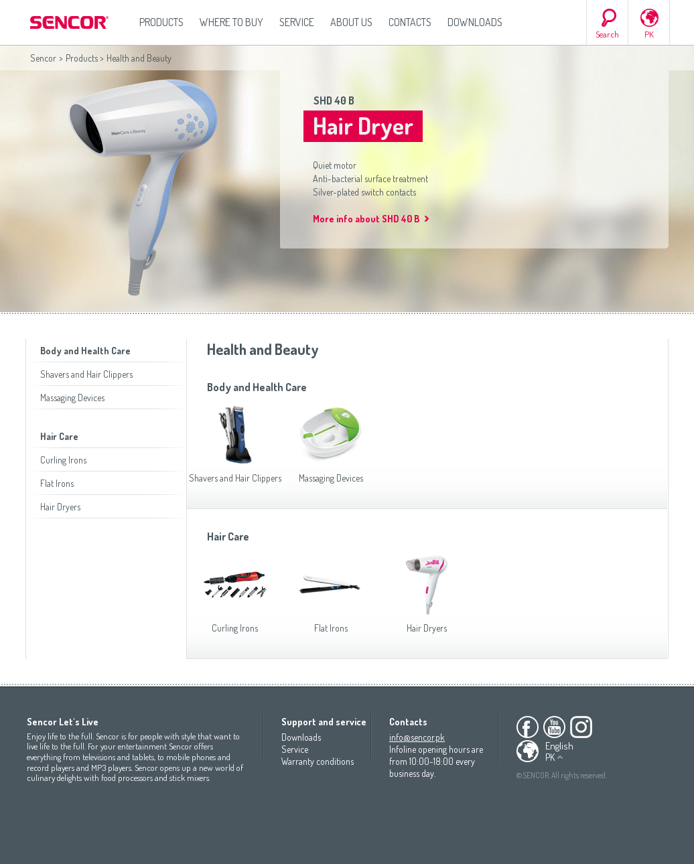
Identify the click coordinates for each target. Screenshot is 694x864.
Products (161, 22)
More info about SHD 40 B (366, 218)
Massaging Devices (72, 397)
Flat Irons (57, 483)
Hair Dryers (60, 506)
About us (351, 22)
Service (296, 22)
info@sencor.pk (417, 737)
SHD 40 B (334, 100)
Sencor (43, 58)
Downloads (474, 22)
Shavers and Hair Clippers (86, 374)
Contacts (410, 22)
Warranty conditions (317, 761)
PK (649, 34)
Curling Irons (63, 459)
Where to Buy (231, 22)
